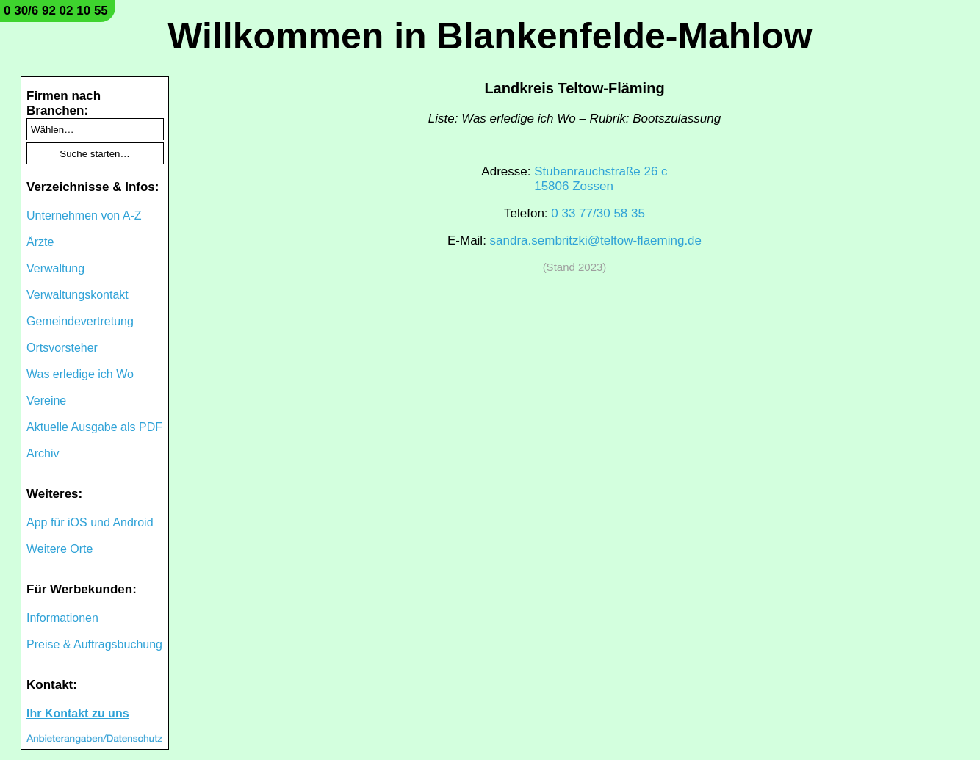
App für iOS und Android (90, 522)
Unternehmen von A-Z (84, 215)
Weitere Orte (59, 549)
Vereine (46, 400)
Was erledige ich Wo (80, 374)
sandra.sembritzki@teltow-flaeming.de (596, 240)
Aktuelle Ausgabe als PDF (94, 427)
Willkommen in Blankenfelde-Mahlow (489, 36)
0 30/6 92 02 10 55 (56, 11)
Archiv (42, 453)
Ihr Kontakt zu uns (77, 713)
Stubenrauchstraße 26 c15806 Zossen (600, 178)
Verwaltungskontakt (77, 295)
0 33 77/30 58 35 (598, 213)
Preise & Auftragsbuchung (94, 644)
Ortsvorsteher (62, 347)
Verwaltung (55, 268)
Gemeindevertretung (80, 321)
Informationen (62, 618)
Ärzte (40, 242)
